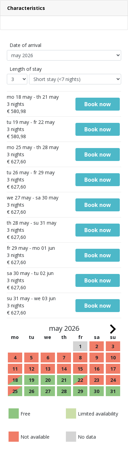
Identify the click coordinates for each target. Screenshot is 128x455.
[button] (64, 8)
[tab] (64, 8)
